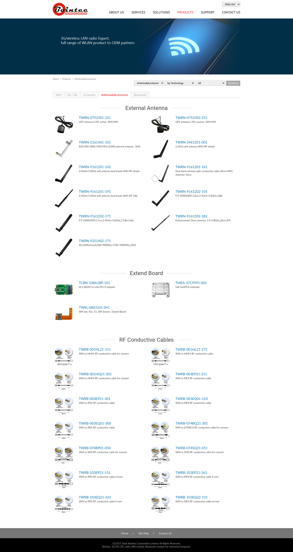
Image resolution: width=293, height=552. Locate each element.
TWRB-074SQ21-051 (191, 448)
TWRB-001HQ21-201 (95, 374)
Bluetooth (140, 94)
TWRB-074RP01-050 (95, 448)
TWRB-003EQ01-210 (191, 399)
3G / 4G (72, 94)
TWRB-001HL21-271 (191, 349)
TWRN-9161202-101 (191, 191)
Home (56, 78)
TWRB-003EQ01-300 (95, 423)
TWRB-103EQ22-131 (191, 497)
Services (138, 12)
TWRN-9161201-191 (95, 191)
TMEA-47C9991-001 (191, 283)
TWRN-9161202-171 (95, 216)
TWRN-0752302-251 (191, 118)
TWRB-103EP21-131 (94, 472)
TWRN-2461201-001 (191, 142)
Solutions (161, 12)
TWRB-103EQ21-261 (95, 497)
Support (208, 12)
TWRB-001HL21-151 (95, 349)
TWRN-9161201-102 (95, 167)
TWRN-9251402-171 (95, 241)
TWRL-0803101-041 (94, 307)
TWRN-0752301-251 (95, 118)
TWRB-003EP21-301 (94, 399)
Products (185, 12)
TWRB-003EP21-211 (191, 374)
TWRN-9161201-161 (191, 167)
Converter (89, 94)
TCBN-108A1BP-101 (94, 283)
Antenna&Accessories (114, 94)
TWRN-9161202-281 (191, 216)
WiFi (58, 94)
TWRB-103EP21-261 (191, 472)
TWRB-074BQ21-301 (191, 423)
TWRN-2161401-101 (95, 142)
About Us (116, 12)
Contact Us (231, 12)
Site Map (143, 533)
